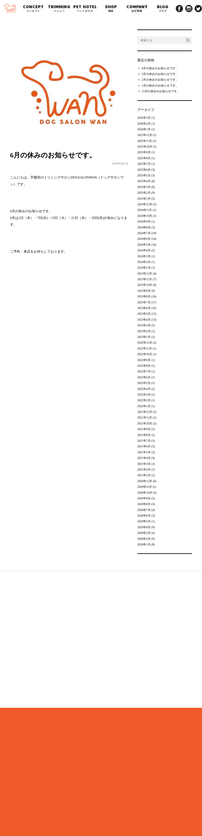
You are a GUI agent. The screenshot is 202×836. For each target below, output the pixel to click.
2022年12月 (144, 342)
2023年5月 (144, 313)
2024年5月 (144, 244)
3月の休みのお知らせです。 (160, 74)
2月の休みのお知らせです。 (160, 79)
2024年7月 (144, 233)
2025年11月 (144, 141)
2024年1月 (144, 267)
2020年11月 (144, 486)
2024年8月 (144, 227)
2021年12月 (144, 411)
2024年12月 (144, 204)
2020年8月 (144, 504)
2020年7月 (144, 510)
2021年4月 (144, 458)
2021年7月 (144, 440)
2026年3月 (144, 117)
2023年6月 (144, 308)
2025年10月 (144, 146)
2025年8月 (144, 158)
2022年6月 (144, 377)
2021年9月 (144, 429)
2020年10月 (144, 492)
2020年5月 (144, 521)
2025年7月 (144, 163)
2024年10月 (144, 215)
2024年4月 (144, 250)
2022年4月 (144, 389)
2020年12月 (144, 481)
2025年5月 (144, 175)
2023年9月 (144, 290)
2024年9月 (144, 221)
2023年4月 (144, 319)
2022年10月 (144, 354)
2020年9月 (144, 498)
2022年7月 (144, 371)
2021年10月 (144, 423)
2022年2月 (144, 400)
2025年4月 (144, 181)
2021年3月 (144, 463)
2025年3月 (144, 187)
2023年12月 (144, 273)
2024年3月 (144, 256)
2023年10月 (144, 285)
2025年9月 (144, 152)
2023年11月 (144, 279)
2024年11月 (144, 210)
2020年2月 (144, 538)
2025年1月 (144, 198)
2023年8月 (144, 296)
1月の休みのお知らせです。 (160, 85)
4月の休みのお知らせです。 (160, 68)
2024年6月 (144, 238)
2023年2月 (144, 331)
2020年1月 (144, 544)
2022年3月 (144, 394)
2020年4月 (144, 527)
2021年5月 (144, 452)
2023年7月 (144, 302)
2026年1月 (144, 129)
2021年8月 (144, 435)
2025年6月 (144, 169)
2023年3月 (144, 325)
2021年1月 (144, 475)
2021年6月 (144, 446)
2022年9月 (144, 360)
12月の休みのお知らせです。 (161, 91)
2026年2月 (144, 123)
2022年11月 (144, 348)
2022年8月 (144, 365)
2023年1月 (144, 337)
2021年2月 (144, 469)
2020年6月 (144, 515)
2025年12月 (144, 135)
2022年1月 (144, 406)
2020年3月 (144, 533)
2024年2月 (144, 262)
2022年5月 (144, 383)
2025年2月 (144, 192)
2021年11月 (144, 417)
